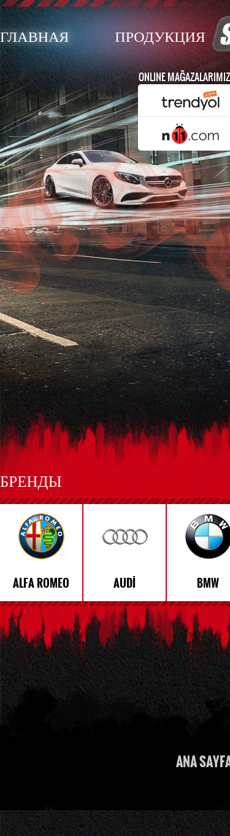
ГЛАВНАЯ (34, 36)
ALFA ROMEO (41, 583)
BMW (208, 583)
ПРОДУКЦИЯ (160, 36)
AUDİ (124, 583)
